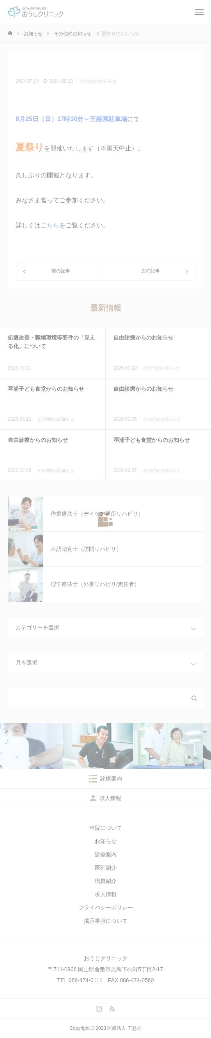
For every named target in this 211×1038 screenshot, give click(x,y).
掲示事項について (106, 921)
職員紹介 (106, 881)
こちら (50, 225)
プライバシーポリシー (105, 907)
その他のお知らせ (98, 81)
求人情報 (106, 894)
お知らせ (106, 841)
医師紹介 (106, 868)
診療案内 (106, 854)
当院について (105, 828)
